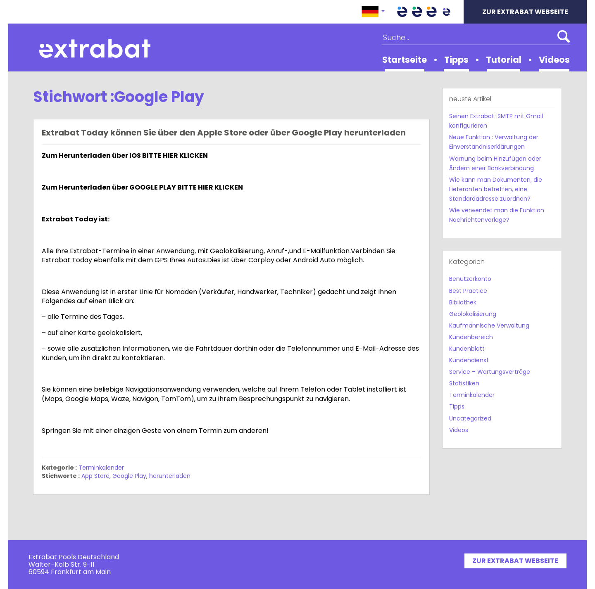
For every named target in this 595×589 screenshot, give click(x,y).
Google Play (129, 476)
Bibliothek (462, 302)
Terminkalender (101, 467)
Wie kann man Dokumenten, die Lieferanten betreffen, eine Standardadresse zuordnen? (495, 189)
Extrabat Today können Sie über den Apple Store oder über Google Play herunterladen (224, 132)
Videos (554, 60)
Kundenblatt (467, 348)
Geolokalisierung (472, 314)
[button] (373, 11)
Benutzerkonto (470, 279)
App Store (95, 476)
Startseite (404, 60)
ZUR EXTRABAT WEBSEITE (525, 12)
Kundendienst (469, 360)
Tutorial (503, 60)
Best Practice (468, 291)
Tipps (456, 60)
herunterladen (169, 476)
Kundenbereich (471, 337)
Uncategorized (470, 418)
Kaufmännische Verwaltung (489, 325)
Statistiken (464, 383)
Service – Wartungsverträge (489, 372)
